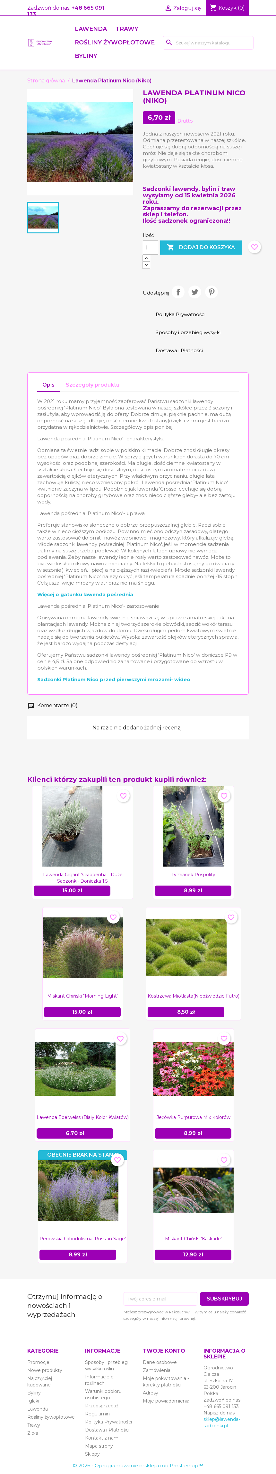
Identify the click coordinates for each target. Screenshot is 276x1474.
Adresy (150, 1393)
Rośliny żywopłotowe (115, 42)
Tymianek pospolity (193, 875)
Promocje (38, 1362)
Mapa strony (99, 1446)
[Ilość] (150, 247)
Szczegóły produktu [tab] (92, 385)
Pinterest (211, 292)
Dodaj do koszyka (201, 247)
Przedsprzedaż (101, 1406)
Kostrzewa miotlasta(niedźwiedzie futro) (193, 996)
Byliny (86, 56)
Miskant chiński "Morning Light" (82, 996)
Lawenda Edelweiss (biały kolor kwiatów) (83, 1117)
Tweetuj (194, 292)
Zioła (32, 1433)
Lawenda (91, 29)
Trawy (127, 29)
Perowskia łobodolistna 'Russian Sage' (82, 1239)
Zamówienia (156, 1370)
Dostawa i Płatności (107, 1430)
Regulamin (97, 1414)
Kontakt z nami (102, 1438)
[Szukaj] (208, 43)
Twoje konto (164, 1351)
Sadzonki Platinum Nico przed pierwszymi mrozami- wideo (113, 679)
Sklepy (92, 1454)
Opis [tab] (48, 385)
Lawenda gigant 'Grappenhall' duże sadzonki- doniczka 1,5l (83, 878)
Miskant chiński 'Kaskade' (193, 1239)
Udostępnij (178, 292)
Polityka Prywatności (108, 1422)
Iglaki (33, 1401)
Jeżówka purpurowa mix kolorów (193, 1117)
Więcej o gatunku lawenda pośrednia (85, 594)
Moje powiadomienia (166, 1401)
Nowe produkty (44, 1370)
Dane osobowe (160, 1362)
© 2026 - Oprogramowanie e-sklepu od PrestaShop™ (138, 1465)
